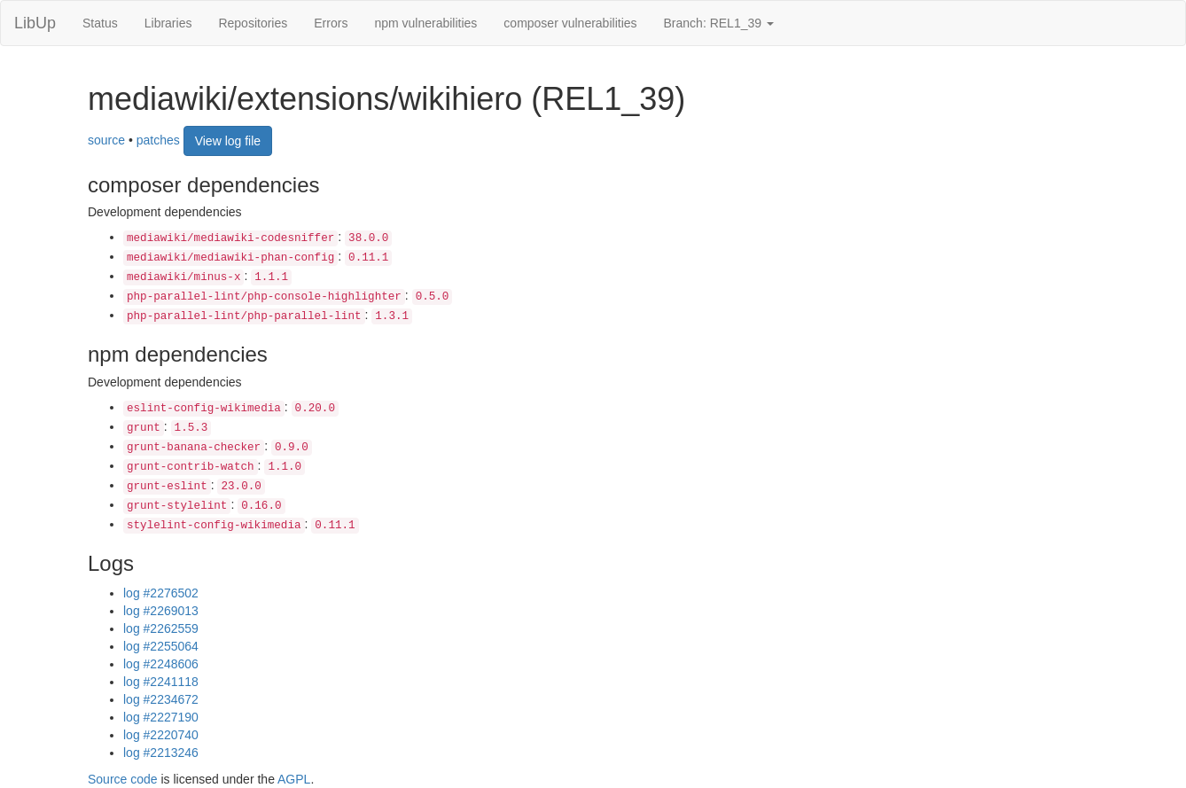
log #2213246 (161, 752)
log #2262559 (161, 628)
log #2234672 (161, 699)
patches (158, 139)
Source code (123, 779)
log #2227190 (161, 717)
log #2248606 (161, 664)
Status (100, 23)
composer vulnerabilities (569, 23)
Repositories (252, 23)
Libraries (168, 23)
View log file (228, 141)
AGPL (293, 779)
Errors (330, 23)
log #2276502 (161, 593)
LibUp (35, 23)
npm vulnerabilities (425, 23)
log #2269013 (161, 611)
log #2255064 (161, 646)
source (106, 139)
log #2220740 (161, 735)
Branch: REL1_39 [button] (719, 23)
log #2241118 (161, 682)
